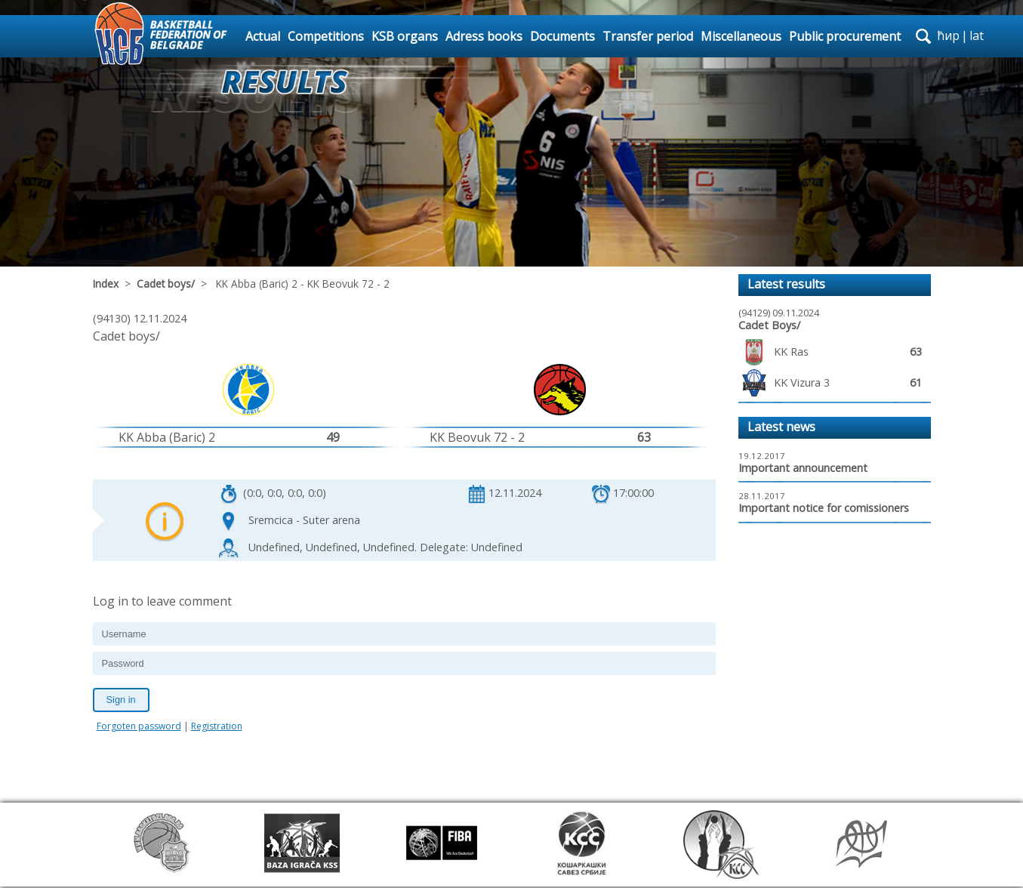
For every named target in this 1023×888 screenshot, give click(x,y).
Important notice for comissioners (823, 508)
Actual (262, 36)
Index (106, 283)
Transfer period (647, 36)
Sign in (121, 699)
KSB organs (404, 36)
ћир (948, 35)
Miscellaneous (741, 36)
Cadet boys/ (166, 283)
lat (976, 35)
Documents (562, 36)
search (923, 36)
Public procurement (845, 36)
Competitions (326, 36)
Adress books (483, 36)
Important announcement (802, 468)
